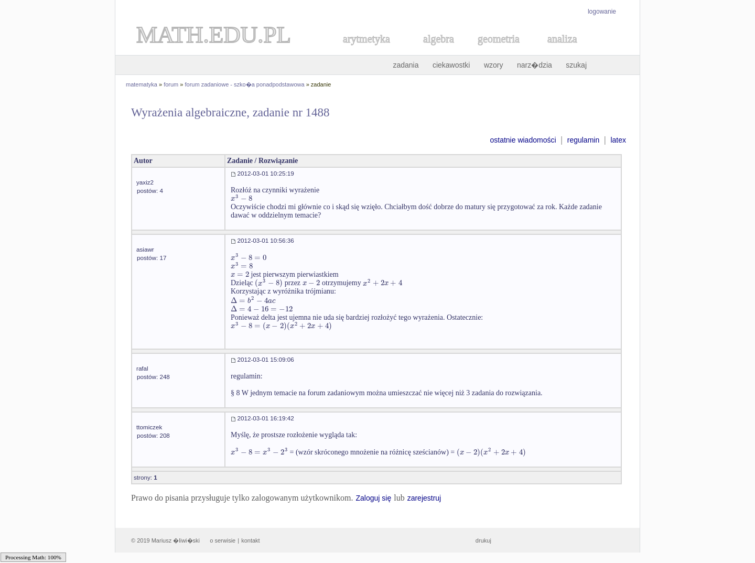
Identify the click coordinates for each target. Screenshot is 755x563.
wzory (493, 65)
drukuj (483, 540)
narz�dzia (534, 65)
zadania (405, 65)
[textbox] (241, 198)
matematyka (141, 84)
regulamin (583, 140)
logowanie (602, 11)
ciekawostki (451, 65)
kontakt (250, 540)
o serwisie (222, 540)
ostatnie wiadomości (523, 140)
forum (171, 84)
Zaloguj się (373, 498)
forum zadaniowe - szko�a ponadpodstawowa (245, 84)
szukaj (576, 65)
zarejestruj (424, 498)
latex (618, 140)
